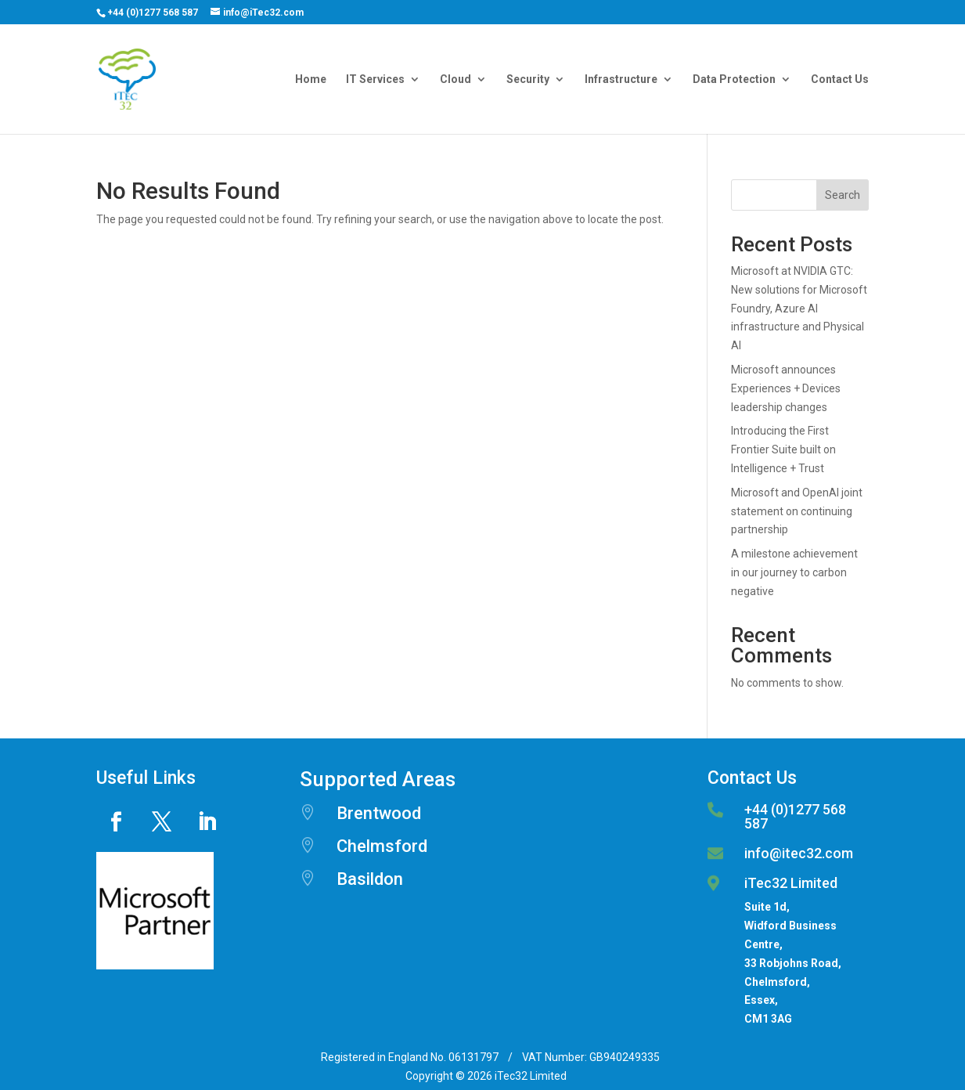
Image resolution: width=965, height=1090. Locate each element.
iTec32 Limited (790, 883)
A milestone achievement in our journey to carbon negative (794, 572)
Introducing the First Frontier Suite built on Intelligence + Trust (783, 449)
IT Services (375, 79)
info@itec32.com (798, 853)
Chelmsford (382, 846)
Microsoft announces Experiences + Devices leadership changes (786, 388)
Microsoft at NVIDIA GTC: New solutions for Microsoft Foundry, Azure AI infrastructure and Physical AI (799, 308)
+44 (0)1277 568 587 (152, 12)
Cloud (455, 79)
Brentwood (379, 813)
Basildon (370, 879)
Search (842, 195)
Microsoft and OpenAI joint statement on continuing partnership (796, 511)
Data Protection (734, 79)
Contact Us (840, 79)
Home (310, 79)
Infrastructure (621, 79)
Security (527, 79)
